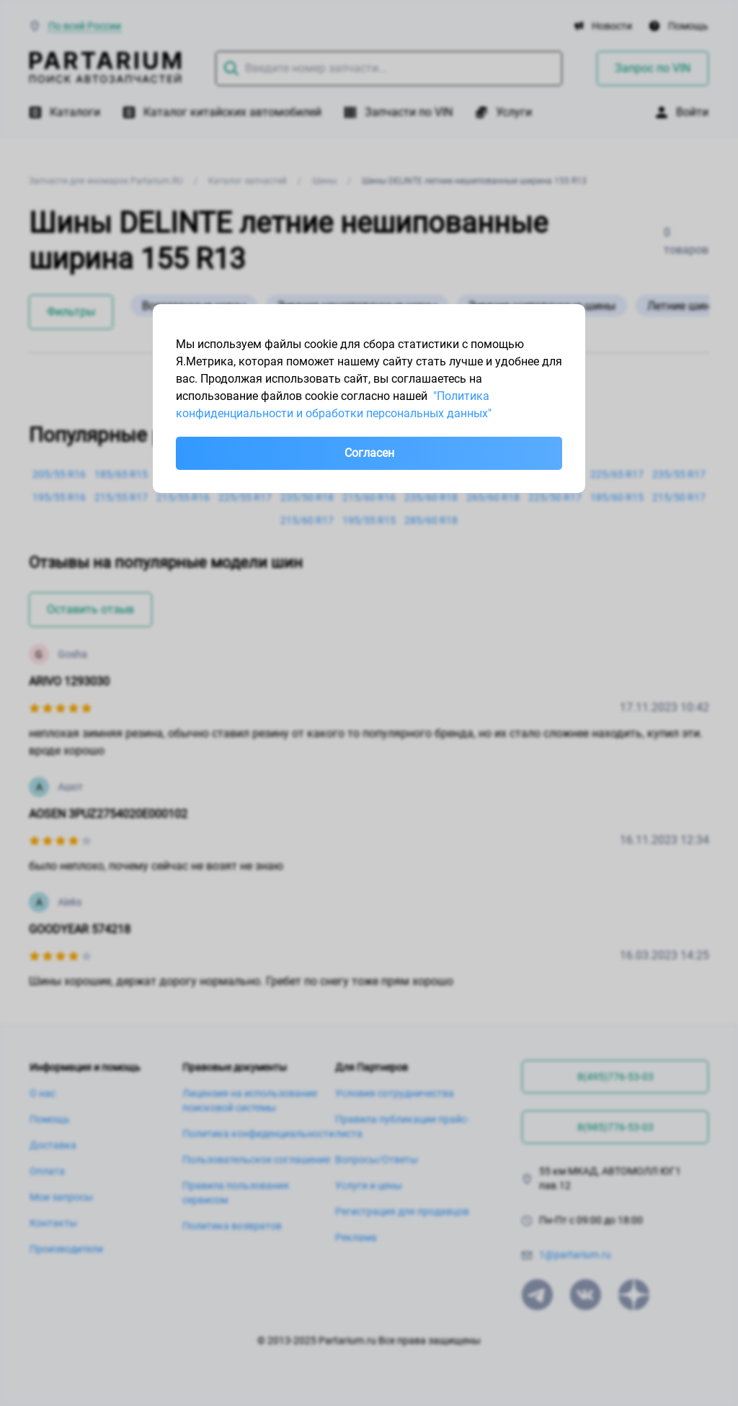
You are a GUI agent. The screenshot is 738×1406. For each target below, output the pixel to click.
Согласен (369, 453)
